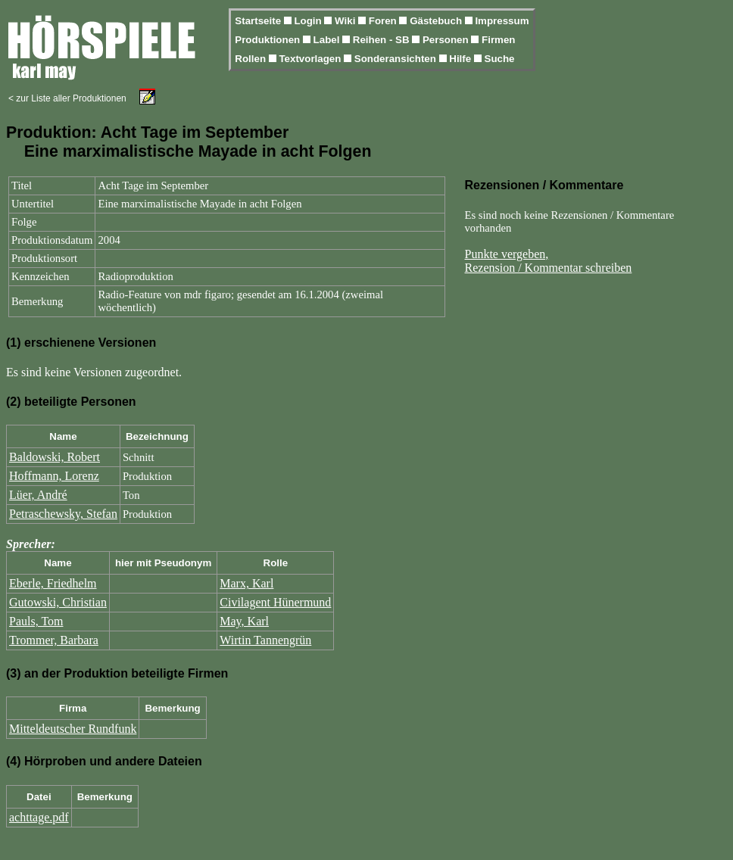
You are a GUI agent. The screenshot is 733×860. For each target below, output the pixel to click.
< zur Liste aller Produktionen (67, 98)
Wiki (346, 20)
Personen (447, 39)
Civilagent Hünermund (275, 602)
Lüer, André (38, 494)
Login (309, 20)
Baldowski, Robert (54, 456)
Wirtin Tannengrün (265, 640)
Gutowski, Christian (58, 602)
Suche (500, 58)
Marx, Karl (246, 583)
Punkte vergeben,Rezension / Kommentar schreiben (548, 261)
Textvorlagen (311, 58)
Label (328, 39)
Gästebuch (437, 20)
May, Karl (244, 621)
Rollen (251, 58)
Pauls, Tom (36, 621)
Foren (384, 20)
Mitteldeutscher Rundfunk (72, 728)
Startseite (259, 20)
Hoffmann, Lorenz (54, 475)
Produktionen (269, 39)
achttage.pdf (39, 817)
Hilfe (461, 58)
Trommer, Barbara (53, 640)
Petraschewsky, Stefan (63, 513)
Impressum (502, 20)
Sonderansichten (396, 58)
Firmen (498, 39)
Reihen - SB (383, 39)
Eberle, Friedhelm (53, 583)
